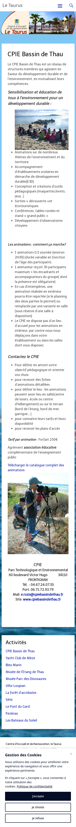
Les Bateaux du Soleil (21, 720)
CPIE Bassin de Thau (20, 651)
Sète (9, 700)
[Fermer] (71, 753)
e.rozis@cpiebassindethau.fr (42, 594)
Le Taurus (12, 5)
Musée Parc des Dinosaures (26, 679)
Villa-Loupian (15, 686)
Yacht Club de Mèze (20, 658)
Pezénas (12, 713)
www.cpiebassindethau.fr (42, 599)
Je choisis (38, 807)
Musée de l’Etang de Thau (25, 672)
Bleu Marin (13, 665)
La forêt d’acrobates (21, 693)
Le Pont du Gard (18, 706)
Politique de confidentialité (34, 786)
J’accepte (38, 796)
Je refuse (38, 818)
